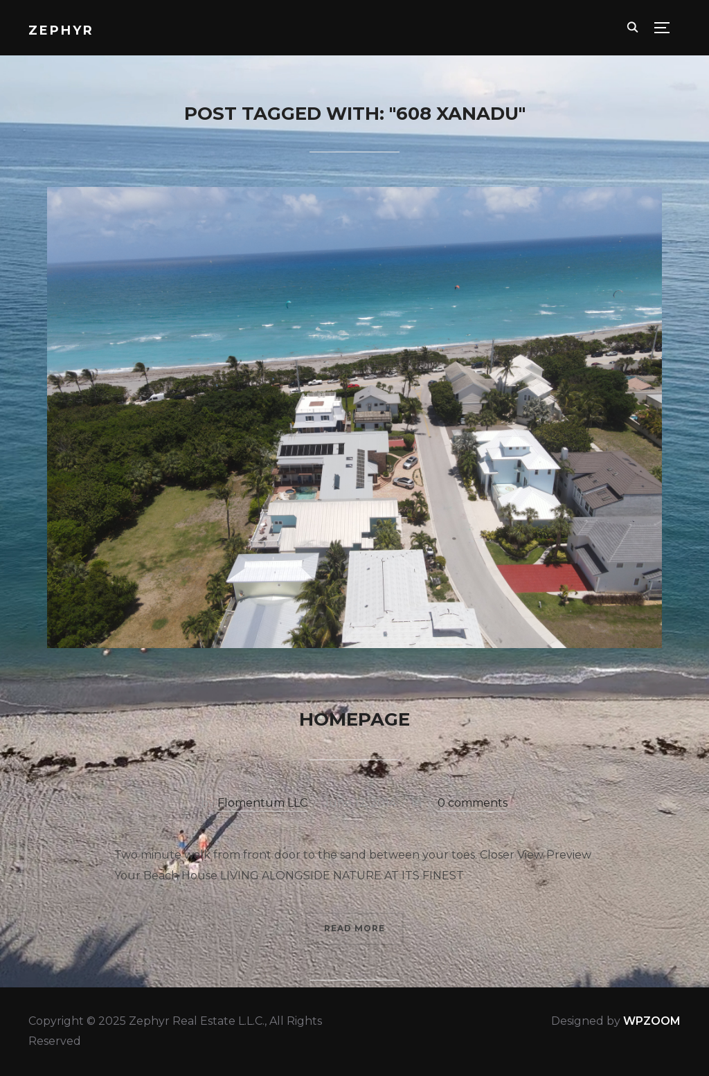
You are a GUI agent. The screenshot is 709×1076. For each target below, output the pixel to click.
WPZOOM (652, 1021)
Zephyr (61, 30)
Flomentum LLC (262, 802)
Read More (354, 928)
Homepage (354, 719)
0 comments (473, 802)
